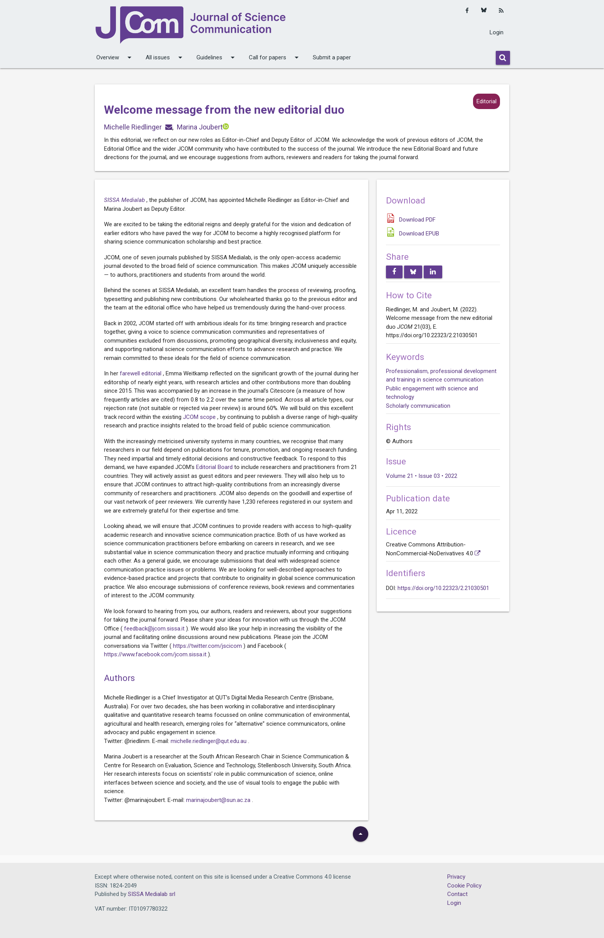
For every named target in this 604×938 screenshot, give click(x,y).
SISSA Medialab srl (151, 894)
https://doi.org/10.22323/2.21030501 (443, 588)
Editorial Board (215, 467)
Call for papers (275, 57)
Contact (457, 894)
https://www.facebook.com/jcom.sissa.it (156, 654)
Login (496, 32)
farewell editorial (141, 373)
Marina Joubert (200, 127)
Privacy (456, 876)
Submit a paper (332, 57)
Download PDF (417, 219)
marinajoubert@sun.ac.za (219, 800)
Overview (115, 57)
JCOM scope (200, 417)
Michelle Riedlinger (133, 127)
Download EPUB (419, 233)
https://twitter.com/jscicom (208, 645)
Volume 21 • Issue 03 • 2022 (421, 475)
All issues (165, 57)
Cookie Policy (464, 885)
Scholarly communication (418, 405)
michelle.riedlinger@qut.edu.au (209, 741)
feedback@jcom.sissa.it (155, 628)
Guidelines (216, 57)
